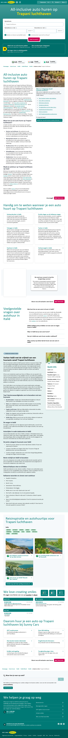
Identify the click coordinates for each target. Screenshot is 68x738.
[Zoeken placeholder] (61, 679)
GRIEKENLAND (16, 531)
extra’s (13, 188)
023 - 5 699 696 (11, 711)
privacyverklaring (8, 684)
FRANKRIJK (9, 531)
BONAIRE (21, 529)
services (10, 174)
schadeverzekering (8, 104)
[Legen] (62, 24)
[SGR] (20, 2)
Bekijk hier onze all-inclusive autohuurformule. (49, 120)
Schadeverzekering (43, 105)
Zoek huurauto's (34, 39)
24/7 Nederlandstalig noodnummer (48, 114)
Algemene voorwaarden (7, 735)
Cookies (30, 735)
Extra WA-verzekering (19, 103)
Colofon (34, 735)
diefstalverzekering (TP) (21, 104)
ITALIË (23, 531)
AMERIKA (8, 529)
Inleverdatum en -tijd (40, 27)
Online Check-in (14, 184)
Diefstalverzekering (44, 103)
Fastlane (5, 176)
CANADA (27, 529)
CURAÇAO (33, 529)
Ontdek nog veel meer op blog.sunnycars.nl (19, 583)
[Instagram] (61, 724)
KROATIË (28, 531)
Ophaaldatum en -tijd (11, 27)
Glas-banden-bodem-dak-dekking (47, 98)
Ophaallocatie (8, 21)
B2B (44, 735)
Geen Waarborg (27, 179)
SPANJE (8, 533)
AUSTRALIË (15, 529)
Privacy (25, 735)
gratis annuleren (26, 110)
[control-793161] (16, 31)
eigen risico (20, 107)
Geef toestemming (8, 687)
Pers (47, 735)
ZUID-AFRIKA (14, 533)
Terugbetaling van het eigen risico (47, 107)
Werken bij (56, 735)
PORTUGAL (34, 531)
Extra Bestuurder (27, 177)
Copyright (39, 735)
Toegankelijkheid (18, 735)
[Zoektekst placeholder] (30, 679)
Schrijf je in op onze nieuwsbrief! (15, 723)
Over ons (51, 735)
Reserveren (59, 198)
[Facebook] (58, 724)
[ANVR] (17, 2)
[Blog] (64, 724)
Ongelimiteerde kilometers (46, 109)
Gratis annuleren (43, 111)
